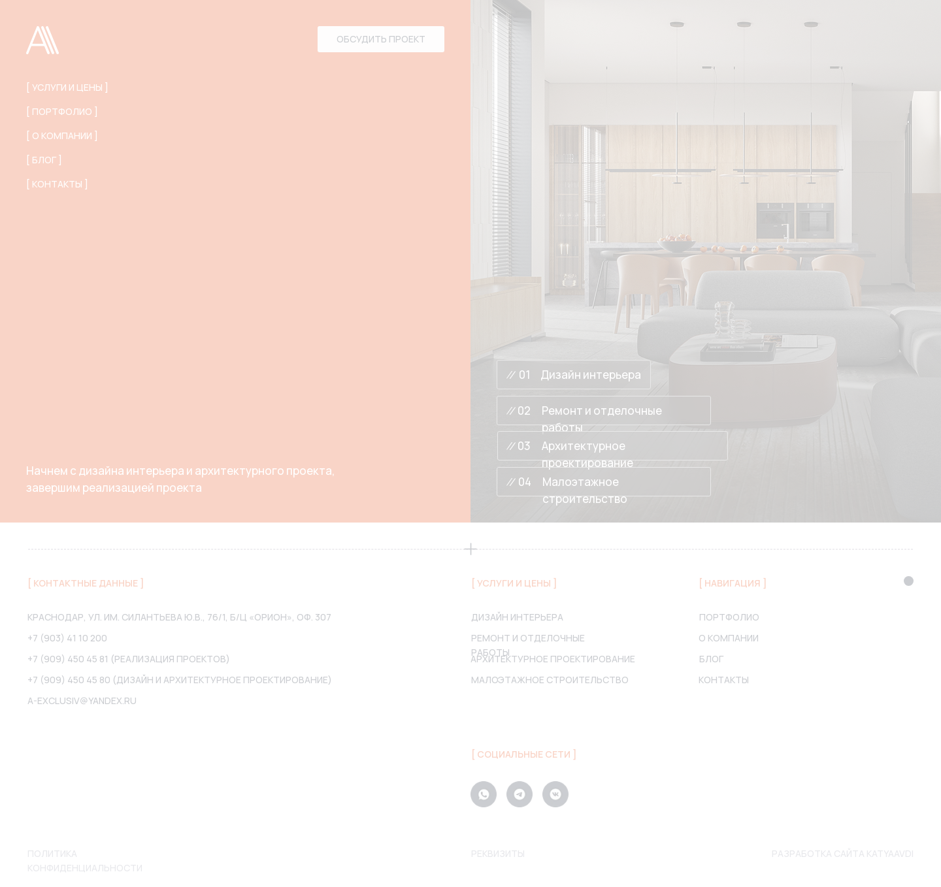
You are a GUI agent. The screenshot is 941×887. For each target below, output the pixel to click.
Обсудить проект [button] (381, 39)
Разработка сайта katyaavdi (843, 853)
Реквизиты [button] (498, 853)
